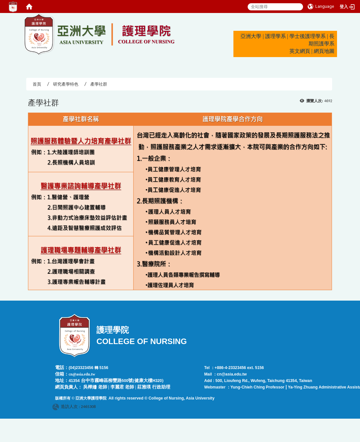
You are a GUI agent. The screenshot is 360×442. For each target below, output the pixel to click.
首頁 (37, 84)
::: (20, 15)
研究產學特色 (65, 84)
